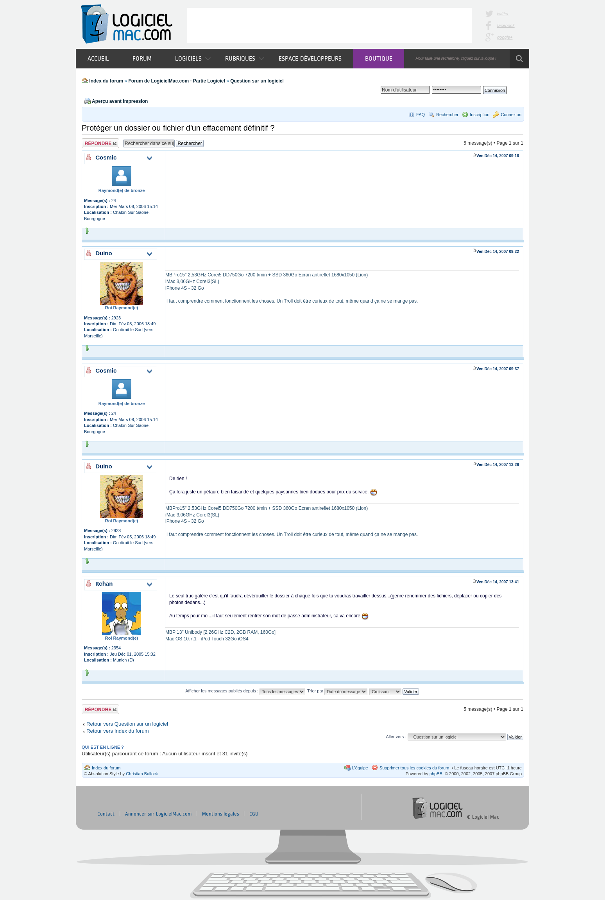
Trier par (337, 690)
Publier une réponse (100, 143)
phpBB (436, 773)
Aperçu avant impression (120, 101)
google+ (504, 37)
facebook (506, 25)
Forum (142, 58)
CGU (253, 814)
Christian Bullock (142, 773)
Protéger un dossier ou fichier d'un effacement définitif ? (178, 128)
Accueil (98, 58)
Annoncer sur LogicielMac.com (158, 814)
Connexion (511, 114)
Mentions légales (220, 814)
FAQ (420, 114)
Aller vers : (396, 736)
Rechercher (447, 114)
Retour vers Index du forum (117, 731)
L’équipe (360, 768)
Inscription (479, 114)
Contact (106, 814)
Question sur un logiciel (257, 81)
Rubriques (244, 58)
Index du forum (106, 81)
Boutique (378, 58)
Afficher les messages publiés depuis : (245, 690)
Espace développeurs (310, 58)
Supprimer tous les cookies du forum (414, 768)
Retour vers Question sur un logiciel (127, 724)
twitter (502, 13)
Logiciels (193, 58)
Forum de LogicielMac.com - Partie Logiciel (176, 81)
